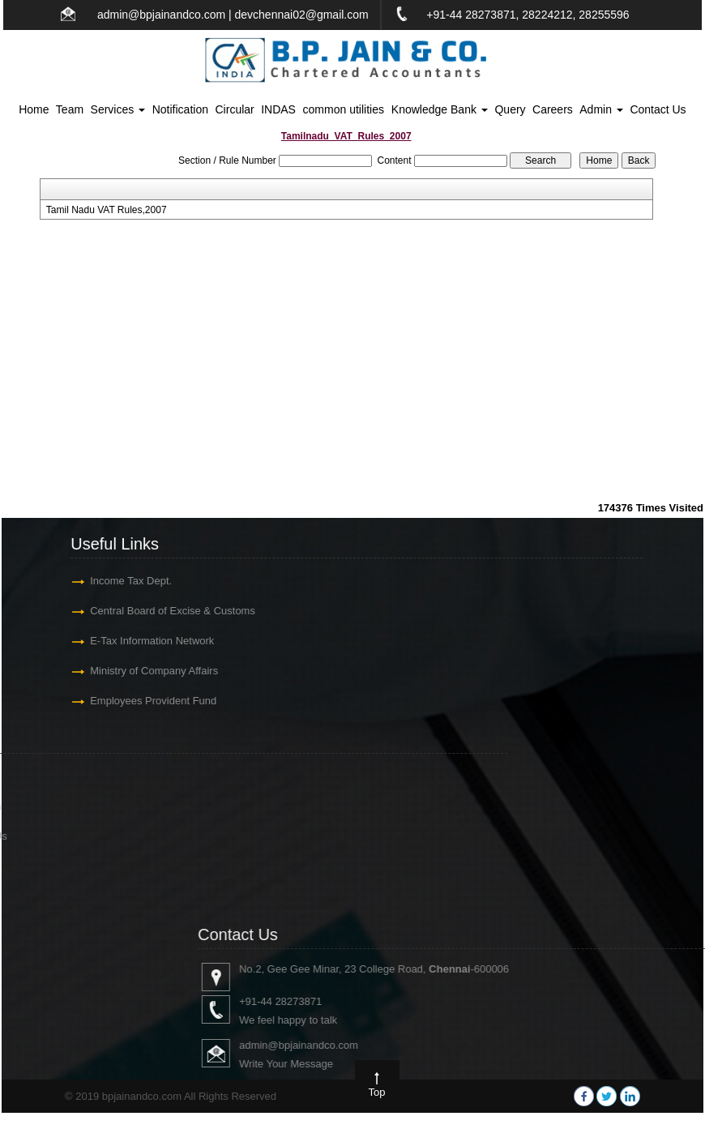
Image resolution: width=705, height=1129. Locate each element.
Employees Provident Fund (141, 701)
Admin (601, 109)
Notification (180, 109)
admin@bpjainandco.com (161, 14)
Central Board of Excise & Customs (160, 611)
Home (34, 109)
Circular (235, 109)
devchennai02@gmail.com (302, 14)
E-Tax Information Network (140, 641)
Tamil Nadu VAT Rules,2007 (106, 210)
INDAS (278, 109)
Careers (552, 109)
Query (509, 109)
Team (69, 109)
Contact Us (658, 109)
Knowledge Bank (439, 109)
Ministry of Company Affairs (142, 671)
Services (118, 109)
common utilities (343, 109)
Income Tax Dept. (119, 581)
